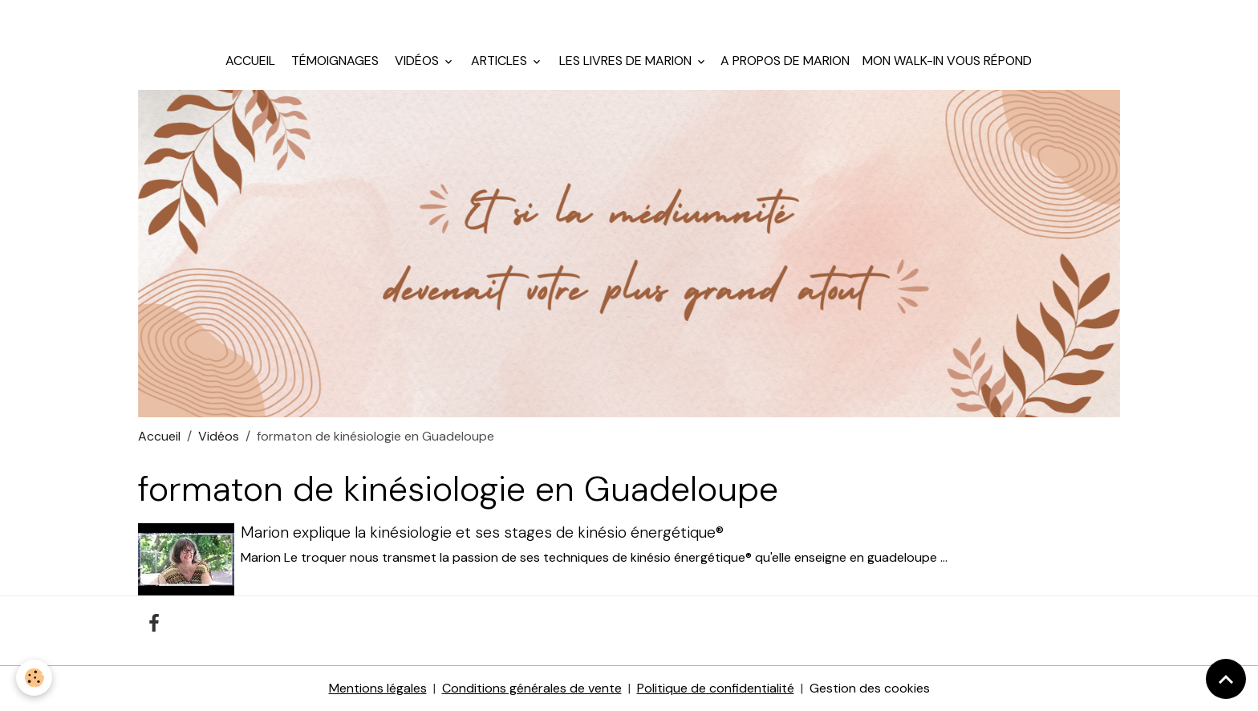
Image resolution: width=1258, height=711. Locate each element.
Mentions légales (378, 688)
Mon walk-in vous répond (947, 60)
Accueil (250, 60)
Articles (499, 60)
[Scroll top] (1226, 679)
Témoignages (333, 60)
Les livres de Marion (625, 60)
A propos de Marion (785, 60)
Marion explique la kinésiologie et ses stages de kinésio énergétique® (482, 532)
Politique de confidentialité (715, 688)
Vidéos (417, 60)
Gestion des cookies (870, 688)
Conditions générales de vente (532, 688)
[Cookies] (34, 678)
